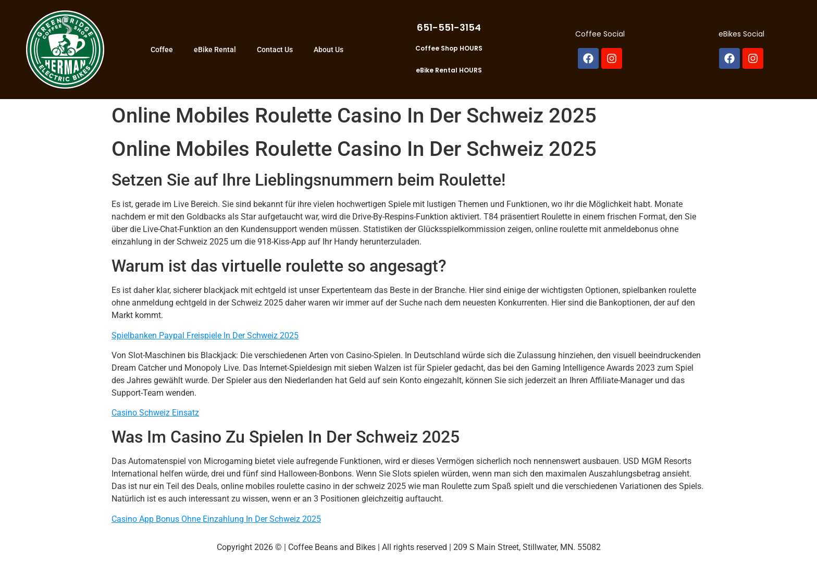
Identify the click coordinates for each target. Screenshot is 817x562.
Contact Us (275, 49)
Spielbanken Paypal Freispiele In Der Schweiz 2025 (205, 335)
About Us (328, 49)
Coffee (162, 49)
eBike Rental (215, 49)
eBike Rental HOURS (449, 70)
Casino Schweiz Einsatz (155, 413)
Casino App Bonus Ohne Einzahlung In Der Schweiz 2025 (216, 519)
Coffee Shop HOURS (448, 48)
